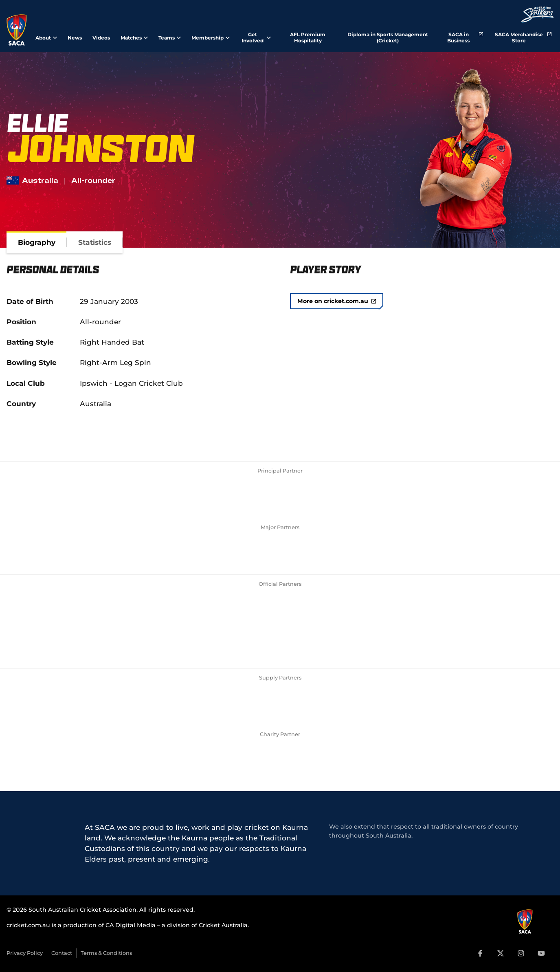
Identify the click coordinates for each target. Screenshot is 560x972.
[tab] (37, 242)
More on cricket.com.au (336, 301)
